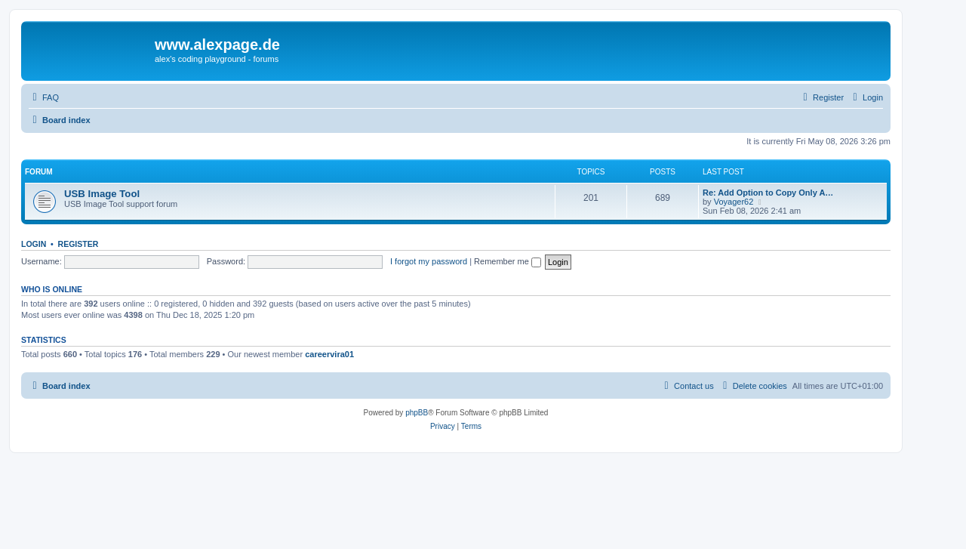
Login (33, 243)
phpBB (416, 413)
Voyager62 (734, 201)
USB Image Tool (102, 193)
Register (78, 243)
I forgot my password (428, 261)
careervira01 (329, 354)
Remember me (507, 261)
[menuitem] (44, 97)
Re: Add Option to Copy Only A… (768, 192)
